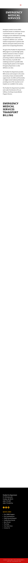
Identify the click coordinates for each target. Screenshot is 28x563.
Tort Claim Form (8, 526)
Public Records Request (10, 518)
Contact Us (7, 528)
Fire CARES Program (9, 514)
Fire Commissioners (9, 516)
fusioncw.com (16, 561)
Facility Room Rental (9, 520)
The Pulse (6, 524)
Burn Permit (7, 522)
